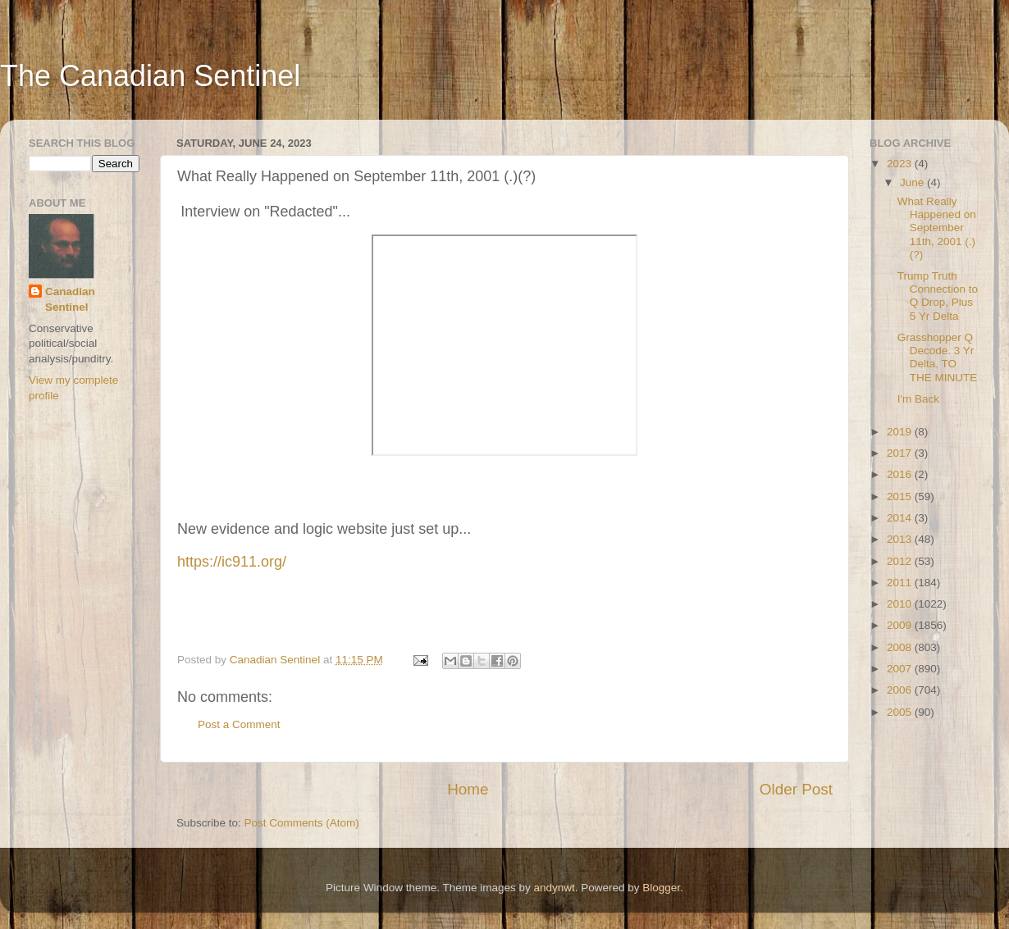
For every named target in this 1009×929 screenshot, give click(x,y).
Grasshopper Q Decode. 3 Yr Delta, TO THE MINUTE (937, 357)
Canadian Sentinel (70, 299)
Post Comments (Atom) (301, 823)
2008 (901, 647)
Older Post (796, 789)
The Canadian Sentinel (150, 76)
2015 (901, 496)
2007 (901, 669)
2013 (901, 539)
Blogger (661, 887)
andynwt (553, 887)
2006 (901, 690)
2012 (901, 561)
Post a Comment (239, 724)
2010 (901, 604)
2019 (901, 432)
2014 (901, 518)
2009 (901, 625)
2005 (901, 712)
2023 (901, 163)
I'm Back (918, 399)
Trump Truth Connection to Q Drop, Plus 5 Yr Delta (937, 296)
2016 (901, 474)
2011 (901, 582)
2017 (901, 453)
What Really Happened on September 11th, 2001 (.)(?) (936, 228)
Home (467, 789)
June (913, 182)
